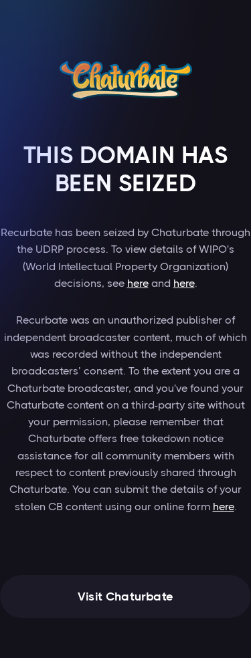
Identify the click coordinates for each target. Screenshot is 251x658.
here (138, 283)
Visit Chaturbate (125, 596)
